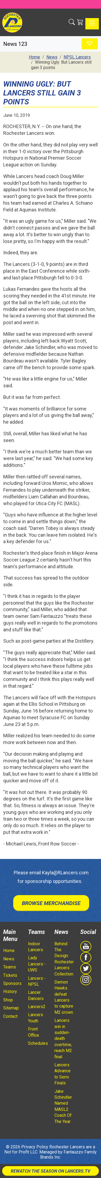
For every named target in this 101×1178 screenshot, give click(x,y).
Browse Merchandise (51, 903)
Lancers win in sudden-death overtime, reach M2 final (63, 1038)
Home (9, 950)
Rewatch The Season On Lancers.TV (50, 1171)
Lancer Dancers (36, 995)
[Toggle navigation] (92, 23)
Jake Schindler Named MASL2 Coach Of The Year (63, 1106)
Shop (8, 999)
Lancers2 (37, 1006)
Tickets (10, 975)
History (10, 991)
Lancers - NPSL (37, 981)
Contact (10, 1016)
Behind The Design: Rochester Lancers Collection (64, 959)
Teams (9, 967)
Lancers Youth (35, 1017)
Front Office (33, 1031)
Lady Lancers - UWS (37, 963)
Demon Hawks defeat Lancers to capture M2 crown (63, 997)
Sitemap (11, 1008)
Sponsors (12, 983)
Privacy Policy (34, 1146)
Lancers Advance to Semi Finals (62, 1073)
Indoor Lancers (35, 946)
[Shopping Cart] (80, 22)
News (8, 958)
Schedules (38, 1043)
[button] (72, 22)
